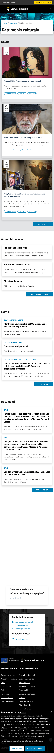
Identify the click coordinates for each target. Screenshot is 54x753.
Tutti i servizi (43, 384)
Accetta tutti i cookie (34, 748)
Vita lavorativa (24, 682)
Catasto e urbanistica (27, 693)
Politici (3, 690)
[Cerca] (51, 9)
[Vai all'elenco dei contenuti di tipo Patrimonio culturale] (10, 93)
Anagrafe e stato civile (27, 675)
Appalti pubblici (24, 690)
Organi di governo (8, 675)
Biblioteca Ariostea (13, 281)
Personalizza (17, 748)
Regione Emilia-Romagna (8, 3)
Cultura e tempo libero (27, 678)
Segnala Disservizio (20, 639)
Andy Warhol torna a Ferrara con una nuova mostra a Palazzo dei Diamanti (24, 195)
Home (5, 23)
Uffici (3, 682)
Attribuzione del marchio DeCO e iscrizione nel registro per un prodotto (25, 325)
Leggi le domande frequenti (22, 622)
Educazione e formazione (28, 705)
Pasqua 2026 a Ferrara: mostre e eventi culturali (22, 81)
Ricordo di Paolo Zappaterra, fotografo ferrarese (22, 137)
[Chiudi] (51, 711)
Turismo (22, 697)
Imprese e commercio (27, 686)
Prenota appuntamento (21, 628)
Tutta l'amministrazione (39, 294)
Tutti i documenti (42, 490)
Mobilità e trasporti (26, 701)
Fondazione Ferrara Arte (15, 247)
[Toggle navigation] (4, 9)
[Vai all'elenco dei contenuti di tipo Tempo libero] (32, 93)
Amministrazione (9, 668)
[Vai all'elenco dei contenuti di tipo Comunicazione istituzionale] (12, 150)
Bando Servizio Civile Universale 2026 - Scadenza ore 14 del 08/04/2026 (27, 473)
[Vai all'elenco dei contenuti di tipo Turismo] (22, 93)
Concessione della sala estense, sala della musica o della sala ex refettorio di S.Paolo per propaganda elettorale (27, 366)
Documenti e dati (7, 701)
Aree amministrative (9, 678)
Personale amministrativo (7, 695)
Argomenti (13, 23)
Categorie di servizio (28, 668)
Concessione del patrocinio (16, 346)
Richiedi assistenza (20, 625)
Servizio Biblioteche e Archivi (17, 264)
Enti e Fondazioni (7, 686)
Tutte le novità (42, 224)
